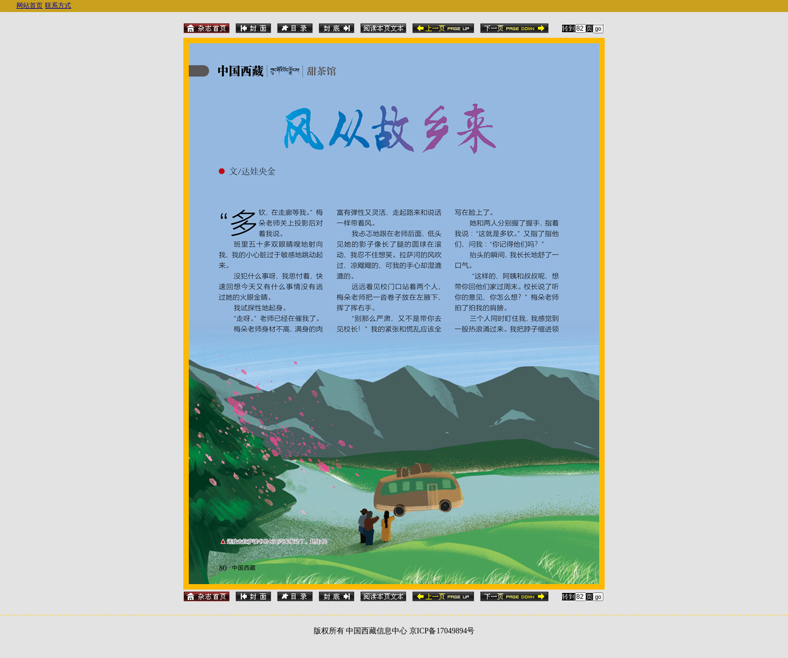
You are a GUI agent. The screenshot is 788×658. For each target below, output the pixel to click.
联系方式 (58, 5)
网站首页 (29, 5)
